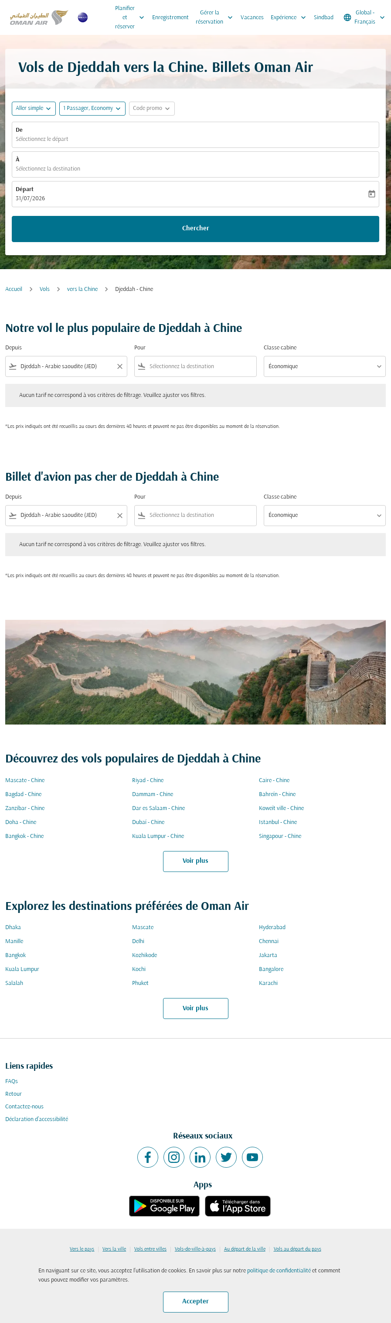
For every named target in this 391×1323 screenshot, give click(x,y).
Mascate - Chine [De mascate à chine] (24, 780)
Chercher (195, 228)
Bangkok (15, 955)
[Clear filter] (119, 366)
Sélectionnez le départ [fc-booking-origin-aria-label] (42, 139)
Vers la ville (114, 1249)
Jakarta (268, 955)
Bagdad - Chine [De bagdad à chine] (23, 794)
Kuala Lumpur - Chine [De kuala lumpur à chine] (158, 836)
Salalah (14, 983)
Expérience (290, 17)
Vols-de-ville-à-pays (195, 1249)
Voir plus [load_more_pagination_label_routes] (195, 861)
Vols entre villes (150, 1249)
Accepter (195, 1301)
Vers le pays (82, 1249)
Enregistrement (170, 17)
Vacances (252, 17)
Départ (25, 189)
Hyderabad (272, 927)
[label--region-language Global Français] (364, 17)
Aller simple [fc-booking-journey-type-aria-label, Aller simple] (29, 108)
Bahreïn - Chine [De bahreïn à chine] (277, 794)
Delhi (138, 941)
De (19, 130)
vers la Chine (82, 289)
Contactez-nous (24, 1107)
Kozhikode (144, 955)
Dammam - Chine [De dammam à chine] (152, 794)
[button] (92, 109)
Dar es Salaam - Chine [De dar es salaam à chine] (158, 808)
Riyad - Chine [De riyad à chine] (147, 780)
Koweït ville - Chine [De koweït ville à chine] (281, 808)
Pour (140, 348)
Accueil (13, 289)
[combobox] (66, 366)
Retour (13, 1094)
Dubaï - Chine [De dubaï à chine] (148, 822)
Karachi (268, 983)
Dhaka (13, 927)
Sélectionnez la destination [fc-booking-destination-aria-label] (48, 169)
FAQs (11, 1081)
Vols (45, 289)
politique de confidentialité (279, 1271)
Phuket (140, 983)
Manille (14, 941)
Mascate (142, 927)
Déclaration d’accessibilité (36, 1119)
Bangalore (271, 969)
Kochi (139, 969)
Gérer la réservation (216, 17)
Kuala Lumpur (22, 969)
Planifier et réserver (132, 17)
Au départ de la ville (244, 1249)
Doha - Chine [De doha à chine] (20, 822)
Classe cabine (280, 348)
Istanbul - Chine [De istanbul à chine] (278, 822)
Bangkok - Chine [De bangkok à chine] (24, 836)
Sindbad (323, 17)
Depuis (13, 348)
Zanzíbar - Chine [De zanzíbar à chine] (24, 808)
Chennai (269, 941)
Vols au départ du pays (297, 1249)
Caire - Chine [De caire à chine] (274, 780)
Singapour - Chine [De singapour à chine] (280, 836)
